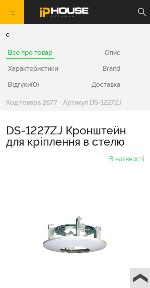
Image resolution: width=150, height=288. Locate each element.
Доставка (106, 84)
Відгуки (23, 84)
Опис (112, 52)
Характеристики (33, 68)
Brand (111, 68)
